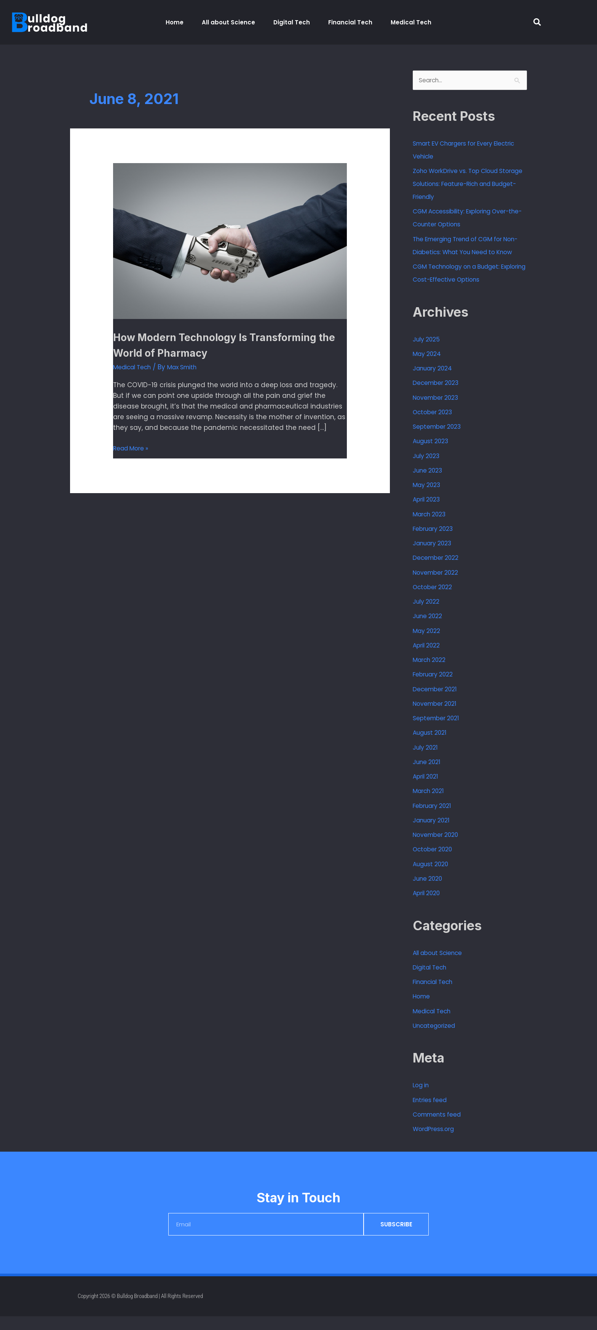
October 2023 (435, 425)
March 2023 (432, 527)
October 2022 (435, 600)
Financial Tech (350, 22)
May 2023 (428, 498)
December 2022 (439, 571)
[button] (537, 22)
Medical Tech (411, 22)
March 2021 (431, 804)
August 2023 (433, 455)
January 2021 (434, 833)
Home (175, 22)
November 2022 (439, 586)
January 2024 (435, 381)
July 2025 (428, 352)
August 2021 (432, 746)
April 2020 (428, 906)
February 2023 (436, 542)
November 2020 (439, 848)
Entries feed (432, 1113)
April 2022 (428, 658)
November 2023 (439, 411)
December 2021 (438, 702)
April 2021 (427, 790)
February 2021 (435, 819)
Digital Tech (291, 22)
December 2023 (439, 396)
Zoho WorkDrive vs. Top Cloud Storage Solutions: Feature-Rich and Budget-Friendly (464, 184)
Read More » (133, 448)
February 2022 (436, 688)
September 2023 (440, 440)
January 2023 (435, 556)
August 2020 (433, 877)
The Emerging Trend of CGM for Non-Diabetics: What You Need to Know (468, 252)
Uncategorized (437, 1039)
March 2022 (432, 673)
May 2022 (428, 644)
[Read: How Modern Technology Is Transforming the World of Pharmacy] (229, 240)
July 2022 (428, 615)
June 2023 (430, 484)
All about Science (228, 22)
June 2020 (430, 892)
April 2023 (428, 513)
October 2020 (435, 863)
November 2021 (438, 717)
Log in (422, 1099)
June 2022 (429, 630)
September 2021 (439, 731)
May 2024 (429, 367)
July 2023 (428, 469)
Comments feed (440, 1128)
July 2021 (427, 761)
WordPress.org (436, 1142)
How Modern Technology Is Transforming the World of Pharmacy (228, 344)
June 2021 (428, 775)
